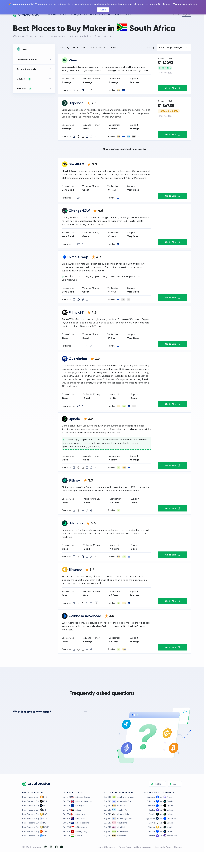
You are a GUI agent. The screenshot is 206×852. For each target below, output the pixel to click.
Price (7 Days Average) (170, 47)
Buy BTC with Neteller (116, 831)
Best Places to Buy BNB (34, 814)
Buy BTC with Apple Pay (117, 814)
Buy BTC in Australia (74, 818)
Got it (103, 9)
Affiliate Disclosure (142, 847)
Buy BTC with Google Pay (118, 818)
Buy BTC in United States (76, 797)
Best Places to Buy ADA (34, 818)
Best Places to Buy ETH (34, 801)
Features (24, 88)
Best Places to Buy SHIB (34, 831)
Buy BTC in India (72, 835)
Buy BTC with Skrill (114, 827)
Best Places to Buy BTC (34, 797)
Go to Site (172, 88)
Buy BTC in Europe (73, 805)
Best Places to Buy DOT (34, 822)
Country (24, 79)
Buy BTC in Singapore (75, 827)
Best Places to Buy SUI (34, 835)
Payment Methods (26, 69)
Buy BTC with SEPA (115, 805)
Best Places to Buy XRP (34, 809)
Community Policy (163, 847)
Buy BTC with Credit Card (118, 801)
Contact (178, 847)
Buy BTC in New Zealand (76, 822)
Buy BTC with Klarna (115, 822)
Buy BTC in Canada (74, 814)
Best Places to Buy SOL (34, 805)
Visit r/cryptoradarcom (185, 4)
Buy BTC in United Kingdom (77, 801)
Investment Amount (27, 59)
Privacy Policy (124, 847)
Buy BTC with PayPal (115, 809)
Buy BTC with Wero (115, 835)
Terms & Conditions (106, 847)
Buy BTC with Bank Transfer (119, 797)
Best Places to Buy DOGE (35, 827)
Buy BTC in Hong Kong (75, 831)
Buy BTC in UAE (72, 810)
